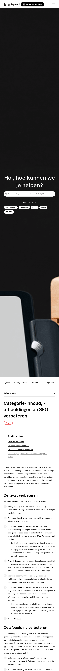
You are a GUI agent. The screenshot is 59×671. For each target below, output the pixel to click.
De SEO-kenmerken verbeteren (20, 450)
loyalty (43, 207)
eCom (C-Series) (32, 4)
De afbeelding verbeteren (18, 446)
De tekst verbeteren (16, 442)
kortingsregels (11, 207)
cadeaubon (24, 207)
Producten (35, 383)
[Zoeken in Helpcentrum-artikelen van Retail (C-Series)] (29, 193)
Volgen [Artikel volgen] (8, 423)
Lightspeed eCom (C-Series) (15, 383)
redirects (9, 212)
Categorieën (49, 383)
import (34, 207)
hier (24, 582)
